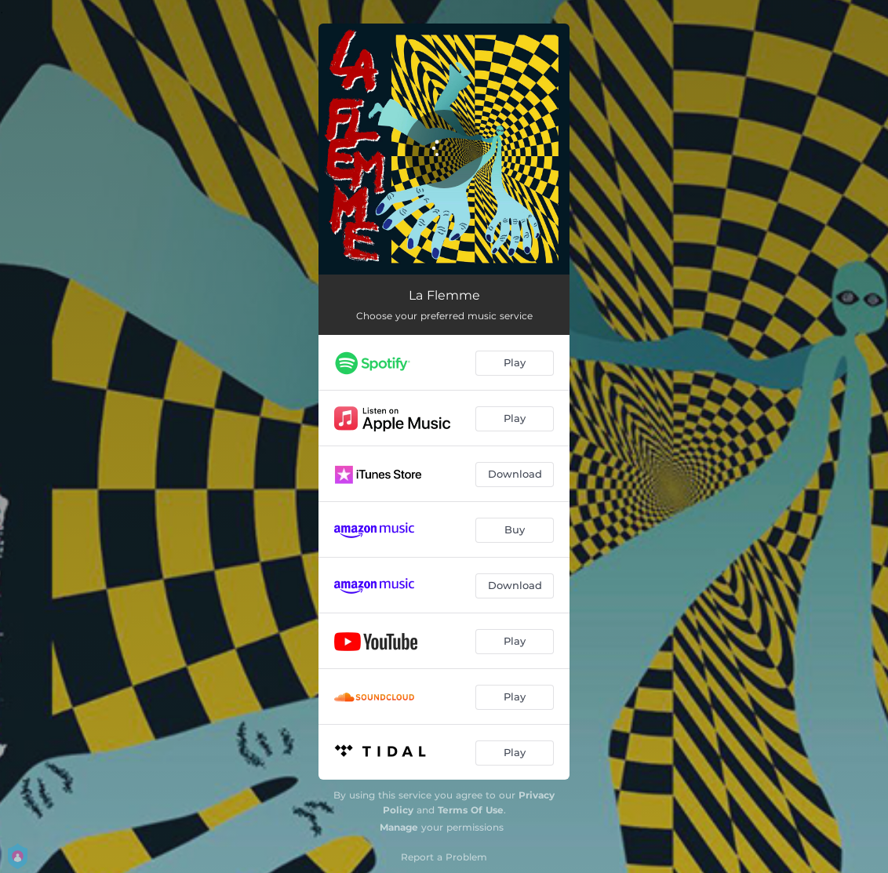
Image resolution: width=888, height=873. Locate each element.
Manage (399, 827)
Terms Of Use (471, 810)
